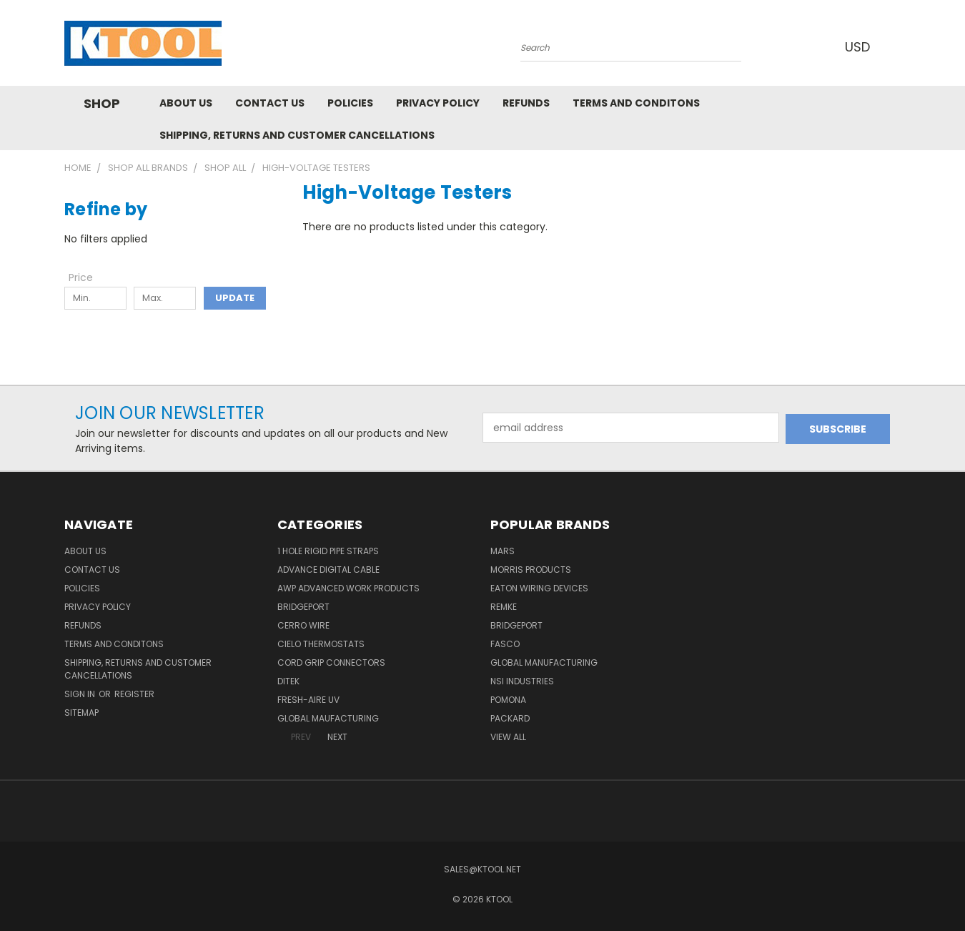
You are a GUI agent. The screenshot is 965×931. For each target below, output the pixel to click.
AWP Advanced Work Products (348, 588)
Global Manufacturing (544, 662)
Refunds (526, 103)
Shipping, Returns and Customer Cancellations (297, 135)
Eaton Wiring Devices (539, 588)
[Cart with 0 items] (897, 46)
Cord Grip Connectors (331, 662)
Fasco (505, 644)
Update (234, 298)
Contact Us (270, 103)
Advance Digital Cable (328, 569)
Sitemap (81, 712)
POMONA (508, 700)
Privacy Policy (438, 103)
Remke (503, 607)
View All (508, 737)
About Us (185, 103)
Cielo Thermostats (321, 644)
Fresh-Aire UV (308, 700)
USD (860, 47)
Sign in (80, 694)
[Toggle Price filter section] (88, 277)
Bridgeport (303, 607)
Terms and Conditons (636, 103)
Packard (510, 718)
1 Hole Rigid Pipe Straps (328, 551)
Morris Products (530, 569)
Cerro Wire (303, 625)
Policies (350, 103)
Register (134, 694)
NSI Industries (522, 681)
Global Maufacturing (328, 718)
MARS (502, 551)
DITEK (288, 681)
